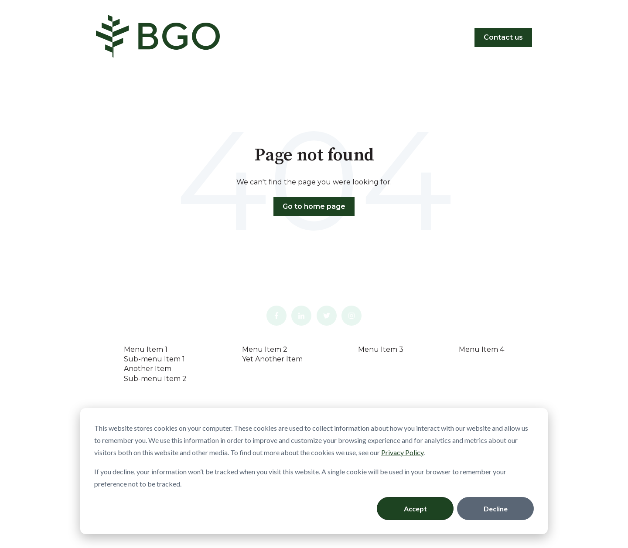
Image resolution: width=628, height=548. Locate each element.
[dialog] (314, 471)
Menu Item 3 (380, 349)
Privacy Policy (402, 452)
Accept (415, 508)
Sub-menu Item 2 (155, 378)
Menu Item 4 (481, 349)
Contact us (503, 37)
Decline (496, 508)
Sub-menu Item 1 (154, 359)
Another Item (147, 368)
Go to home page (314, 206)
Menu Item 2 (264, 349)
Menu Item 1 (145, 349)
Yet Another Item (272, 359)
